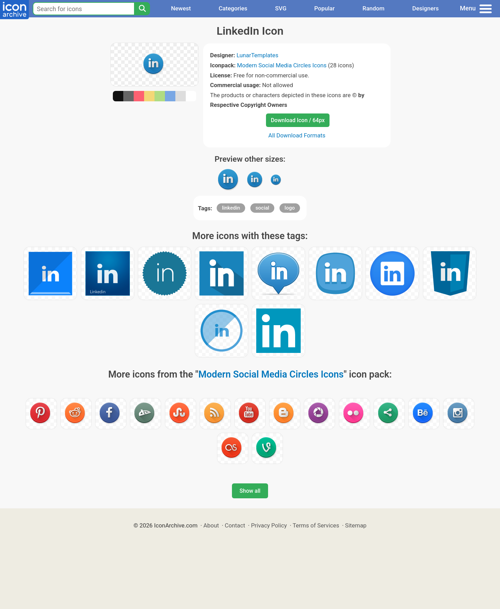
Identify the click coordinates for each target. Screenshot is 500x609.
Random (373, 8)
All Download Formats (297, 135)
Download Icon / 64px (298, 120)
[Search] (142, 8)
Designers (425, 8)
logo (290, 208)
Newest (181, 8)
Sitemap (356, 525)
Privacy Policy (269, 525)
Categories (233, 8)
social (262, 208)
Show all (250, 491)
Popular (324, 8)
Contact (235, 525)
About (211, 525)
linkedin (231, 208)
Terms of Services (316, 525)
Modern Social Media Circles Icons (282, 65)
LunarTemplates (257, 55)
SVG (280, 8)
